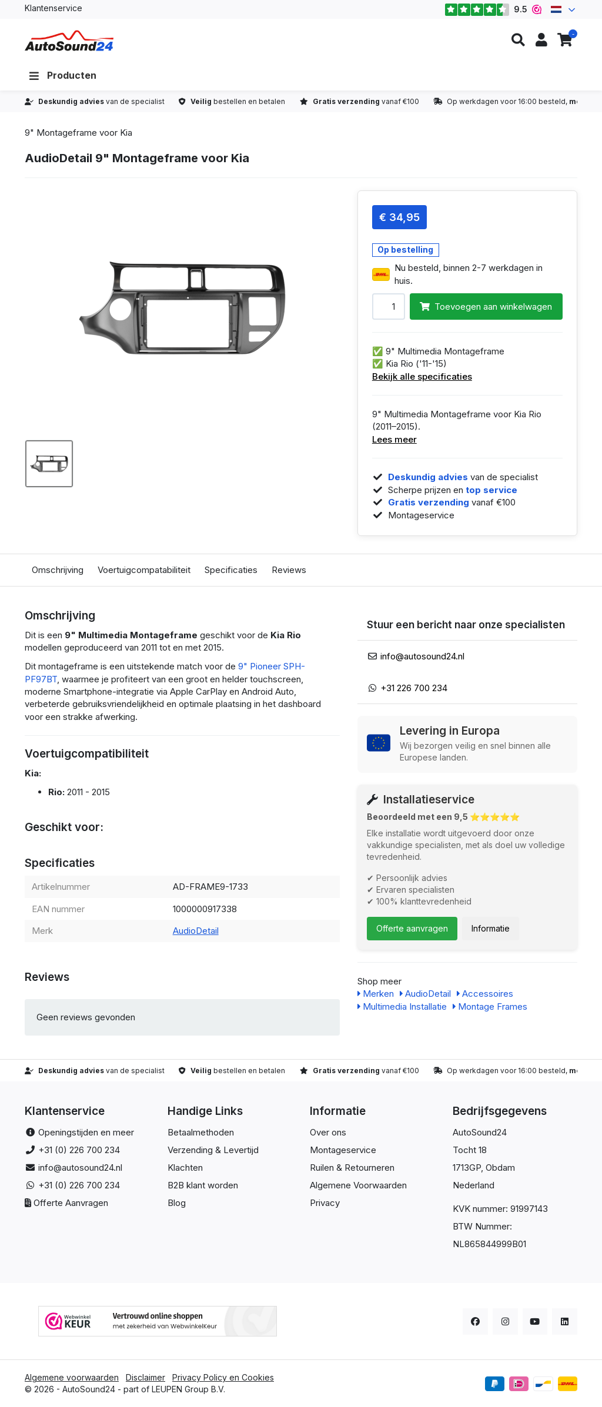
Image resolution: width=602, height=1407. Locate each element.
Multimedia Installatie (402, 1006)
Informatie (490, 928)
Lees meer (394, 439)
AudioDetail (196, 930)
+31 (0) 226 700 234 (79, 1149)
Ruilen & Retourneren (352, 1167)
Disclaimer (145, 1377)
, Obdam (498, 1167)
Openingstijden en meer (86, 1132)
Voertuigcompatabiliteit (144, 569)
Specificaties (231, 569)
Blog (177, 1202)
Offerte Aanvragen (71, 1202)
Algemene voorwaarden (72, 1377)
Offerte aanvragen (412, 928)
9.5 (492, 9)
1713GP (467, 1167)
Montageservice (343, 1149)
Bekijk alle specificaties (422, 376)
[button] (518, 40)
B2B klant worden (203, 1185)
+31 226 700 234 (413, 688)
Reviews (289, 569)
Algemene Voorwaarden (358, 1185)
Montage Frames (490, 1006)
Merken (375, 993)
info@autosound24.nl (422, 656)
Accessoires (485, 993)
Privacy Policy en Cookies (223, 1377)
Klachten (185, 1167)
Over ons (328, 1132)
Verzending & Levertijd (213, 1149)
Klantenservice (53, 8)
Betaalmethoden (201, 1132)
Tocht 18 (470, 1149)
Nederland (473, 1185)
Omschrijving (57, 569)
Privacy (325, 1202)
